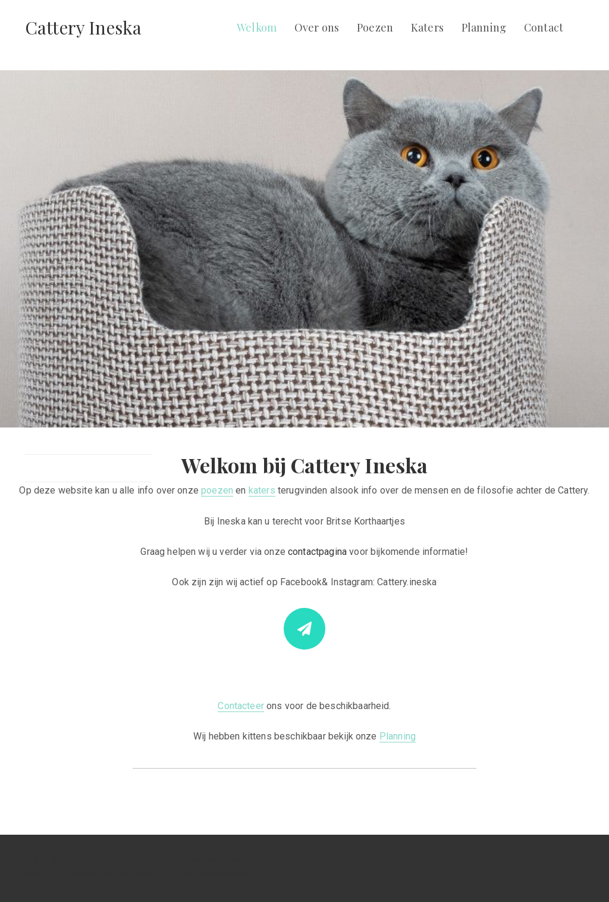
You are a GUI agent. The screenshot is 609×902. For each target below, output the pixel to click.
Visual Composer (164, 873)
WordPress (231, 873)
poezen (217, 490)
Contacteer (241, 705)
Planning (484, 27)
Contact (543, 27)
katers (262, 490)
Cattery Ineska (83, 27)
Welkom (257, 27)
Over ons (316, 27)
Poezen (375, 27)
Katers (427, 27)
